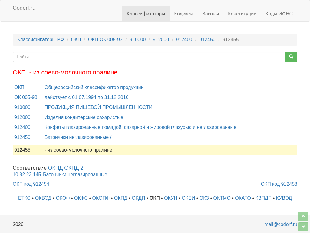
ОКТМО (222, 198)
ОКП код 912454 (31, 184)
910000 (138, 39)
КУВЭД (284, 198)
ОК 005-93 (25, 97)
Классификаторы (146, 13)
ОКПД (120, 198)
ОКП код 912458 (279, 184)
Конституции (242, 13)
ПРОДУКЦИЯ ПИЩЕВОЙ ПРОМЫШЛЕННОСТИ (98, 107)
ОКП (76, 39)
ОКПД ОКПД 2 (66, 168)
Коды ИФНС (279, 13)
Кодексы (183, 13)
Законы (210, 13)
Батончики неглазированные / (78, 137)
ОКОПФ (101, 198)
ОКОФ (63, 198)
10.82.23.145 (27, 174)
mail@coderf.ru (280, 224)
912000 (161, 39)
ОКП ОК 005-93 (105, 39)
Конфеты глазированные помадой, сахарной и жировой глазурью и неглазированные (140, 127)
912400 (184, 39)
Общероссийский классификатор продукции (94, 87)
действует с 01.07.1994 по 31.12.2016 (87, 97)
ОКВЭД (43, 198)
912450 (207, 39)
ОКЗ (204, 198)
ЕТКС (24, 198)
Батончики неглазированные (75, 174)
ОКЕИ (188, 198)
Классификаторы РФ (40, 39)
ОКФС (81, 198)
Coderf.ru (24, 8)
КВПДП (264, 198)
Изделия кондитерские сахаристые (84, 117)
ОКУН (170, 198)
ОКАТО (243, 198)
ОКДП (138, 198)
